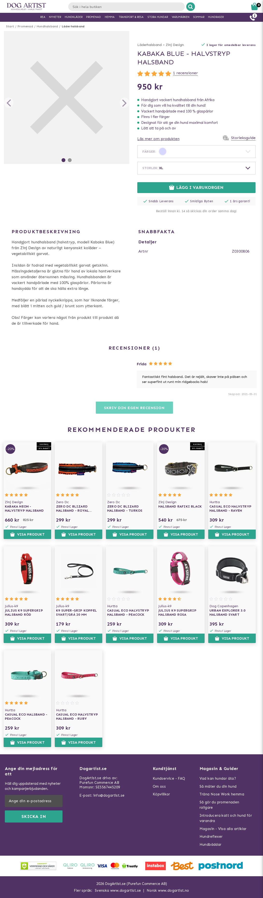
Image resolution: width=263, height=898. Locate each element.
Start (10, 26)
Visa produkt (27, 534)
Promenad (25, 26)
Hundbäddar (210, 844)
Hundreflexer (211, 836)
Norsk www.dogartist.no (168, 890)
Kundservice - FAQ (169, 778)
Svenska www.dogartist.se (118, 890)
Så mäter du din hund (218, 786)
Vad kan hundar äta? (218, 778)
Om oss (159, 786)
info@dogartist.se (109, 795)
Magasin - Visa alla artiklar (223, 829)
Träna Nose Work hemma (222, 794)
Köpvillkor (161, 794)
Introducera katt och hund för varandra (226, 818)
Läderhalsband (73, 26)
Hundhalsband (47, 26)
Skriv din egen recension (134, 407)
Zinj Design (175, 45)
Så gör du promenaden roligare (219, 805)
